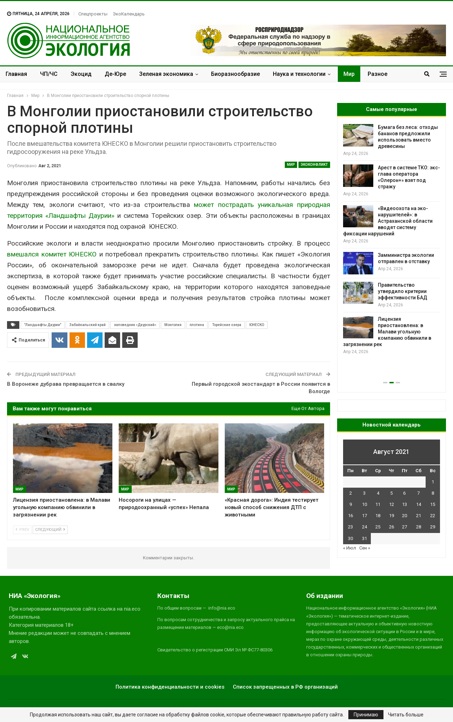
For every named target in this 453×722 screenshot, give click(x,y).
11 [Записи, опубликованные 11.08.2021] (377, 504)
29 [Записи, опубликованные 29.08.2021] (432, 526)
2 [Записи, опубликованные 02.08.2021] (350, 493)
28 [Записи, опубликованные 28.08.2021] (418, 526)
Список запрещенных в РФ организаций (285, 687)
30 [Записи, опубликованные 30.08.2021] (350, 538)
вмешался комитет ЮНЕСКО (52, 254)
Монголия (173, 325)
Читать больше (406, 714)
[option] (391, 240)
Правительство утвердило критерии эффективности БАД (402, 291)
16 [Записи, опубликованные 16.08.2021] (350, 515)
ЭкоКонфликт (314, 165)
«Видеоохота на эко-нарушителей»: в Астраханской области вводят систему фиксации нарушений (388, 221)
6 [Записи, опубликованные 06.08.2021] (404, 493)
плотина (197, 325)
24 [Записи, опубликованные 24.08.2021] (364, 526)
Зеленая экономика (166, 74)
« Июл (349, 548)
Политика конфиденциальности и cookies (170, 687)
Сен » (364, 548)
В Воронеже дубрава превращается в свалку (65, 384)
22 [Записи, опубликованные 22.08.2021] (432, 515)
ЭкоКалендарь (129, 14)
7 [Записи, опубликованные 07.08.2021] (418, 493)
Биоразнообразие (235, 74)
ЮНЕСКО (256, 325)
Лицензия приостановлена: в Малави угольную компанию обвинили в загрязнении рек (387, 331)
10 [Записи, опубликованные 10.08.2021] (364, 504)
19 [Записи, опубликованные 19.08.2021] (391, 515)
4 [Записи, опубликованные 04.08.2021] (378, 493)
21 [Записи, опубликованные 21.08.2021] (418, 515)
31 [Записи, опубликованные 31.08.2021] (364, 538)
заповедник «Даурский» (135, 325)
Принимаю (366, 714)
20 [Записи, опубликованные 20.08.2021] (404, 515)
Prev (22, 529)
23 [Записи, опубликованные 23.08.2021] (350, 526)
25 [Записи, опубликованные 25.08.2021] (377, 526)
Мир (349, 74)
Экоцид (81, 74)
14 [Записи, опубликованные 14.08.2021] (418, 504)
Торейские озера (226, 325)
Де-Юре (115, 74)
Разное (377, 74)
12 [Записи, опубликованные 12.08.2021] (391, 504)
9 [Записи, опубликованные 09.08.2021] (350, 504)
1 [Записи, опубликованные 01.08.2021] (433, 481)
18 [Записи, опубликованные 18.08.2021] (377, 515)
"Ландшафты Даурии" (42, 325)
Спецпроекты (92, 14)
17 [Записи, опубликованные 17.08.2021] (364, 515)
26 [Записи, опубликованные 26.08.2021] (391, 526)
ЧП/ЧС (49, 74)
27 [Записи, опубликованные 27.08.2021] (404, 526)
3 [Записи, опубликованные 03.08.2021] (364, 493)
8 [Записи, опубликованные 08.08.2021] (433, 493)
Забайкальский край (87, 325)
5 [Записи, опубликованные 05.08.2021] (391, 493)
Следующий (50, 529)
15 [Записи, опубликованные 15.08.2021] (432, 504)
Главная (16, 74)
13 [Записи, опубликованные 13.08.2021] (404, 504)
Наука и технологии (299, 74)
